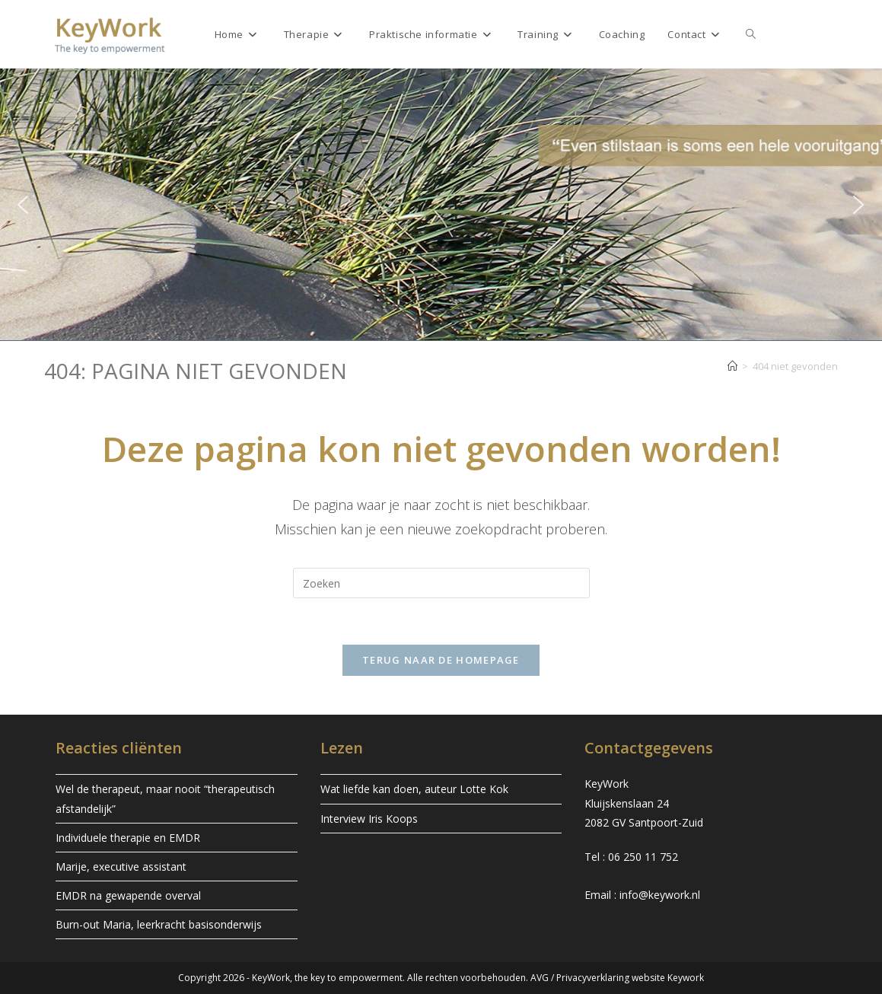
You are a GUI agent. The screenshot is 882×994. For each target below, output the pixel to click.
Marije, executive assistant (121, 866)
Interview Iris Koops (369, 818)
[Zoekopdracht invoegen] (441, 583)
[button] (23, 205)
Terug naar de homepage (441, 660)
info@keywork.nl (659, 894)
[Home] (732, 366)
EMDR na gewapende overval (128, 895)
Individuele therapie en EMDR (128, 837)
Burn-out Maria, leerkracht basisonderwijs (159, 924)
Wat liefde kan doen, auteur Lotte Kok (414, 789)
